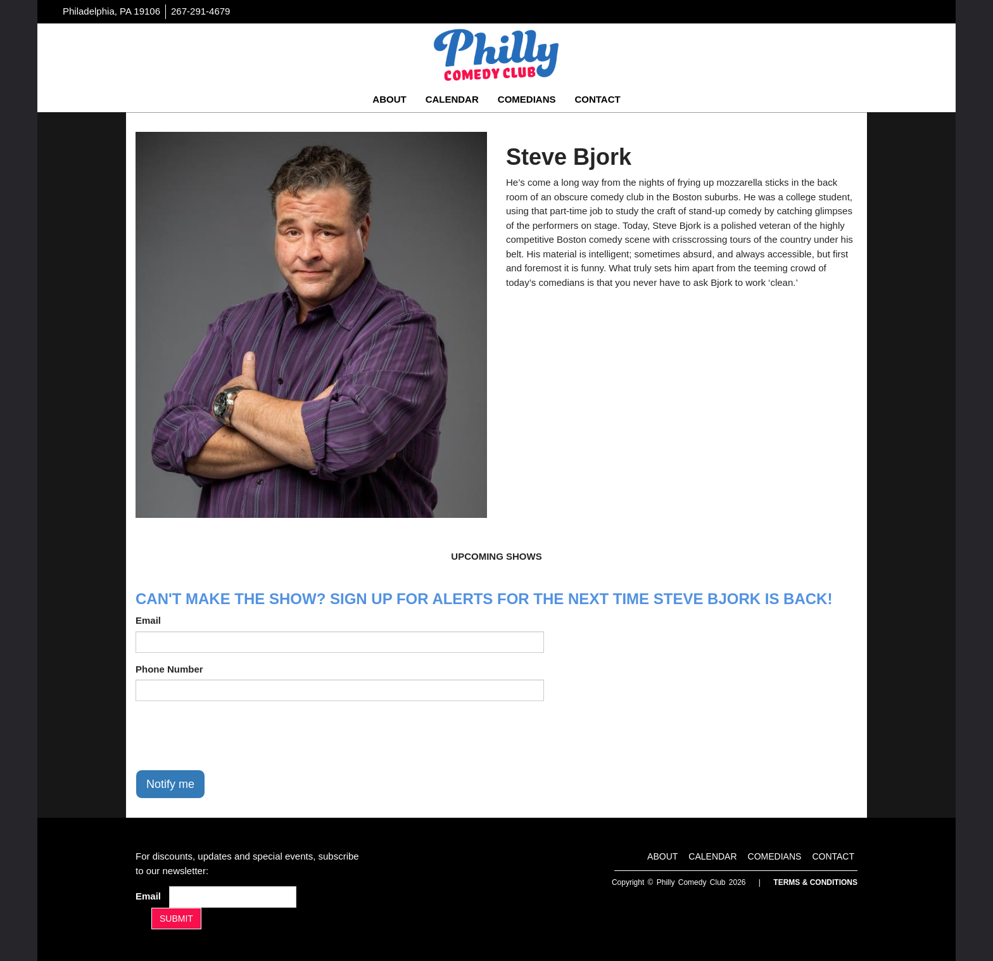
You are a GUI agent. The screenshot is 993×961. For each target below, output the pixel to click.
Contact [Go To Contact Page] (597, 99)
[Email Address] (232, 897)
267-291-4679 (200, 11)
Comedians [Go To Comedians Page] (527, 99)
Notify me (170, 784)
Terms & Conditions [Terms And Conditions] (815, 882)
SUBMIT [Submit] (176, 918)
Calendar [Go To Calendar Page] (452, 99)
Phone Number (169, 669)
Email (148, 620)
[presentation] (232, 735)
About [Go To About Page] (389, 99)
